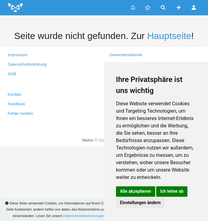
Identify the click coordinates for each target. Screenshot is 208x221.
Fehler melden (20, 113)
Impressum (17, 54)
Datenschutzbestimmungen (83, 216)
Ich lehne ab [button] (171, 191)
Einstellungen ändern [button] (140, 202)
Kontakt (14, 94)
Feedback (16, 104)
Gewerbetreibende (126, 54)
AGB (12, 74)
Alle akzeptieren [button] (135, 191)
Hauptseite (169, 36)
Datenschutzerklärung (27, 64)
